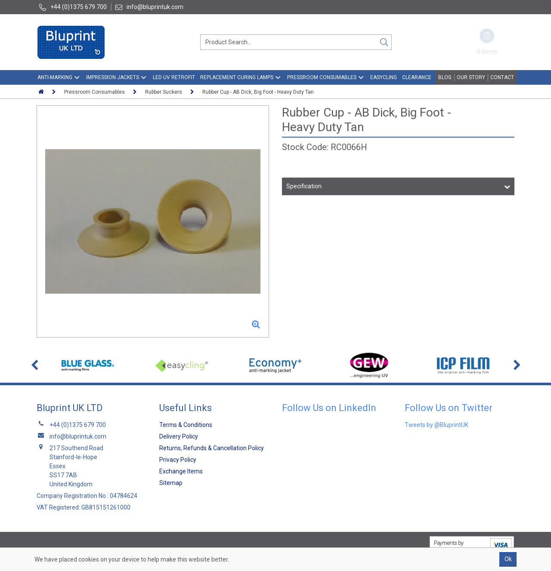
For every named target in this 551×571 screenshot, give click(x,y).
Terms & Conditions (185, 424)
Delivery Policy (178, 436)
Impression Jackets (112, 77)
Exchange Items (181, 471)
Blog (445, 77)
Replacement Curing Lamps (236, 77)
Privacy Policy (177, 459)
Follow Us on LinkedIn (329, 407)
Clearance (416, 77)
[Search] (384, 42)
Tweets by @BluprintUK (436, 424)
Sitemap (171, 482)
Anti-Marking (54, 77)
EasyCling (383, 77)
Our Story (471, 77)
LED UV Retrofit (174, 77)
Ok (508, 559)
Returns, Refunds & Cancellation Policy (211, 448)
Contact (502, 77)
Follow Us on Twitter (448, 407)
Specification (304, 186)
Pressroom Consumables (321, 77)
